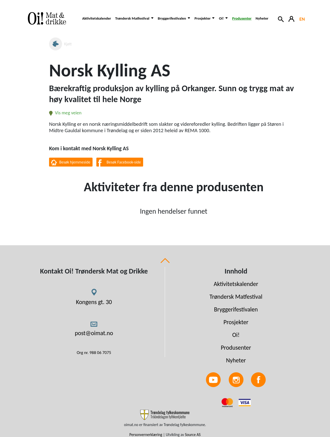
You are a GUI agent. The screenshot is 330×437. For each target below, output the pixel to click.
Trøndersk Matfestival (235, 296)
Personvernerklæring (145, 434)
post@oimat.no (94, 333)
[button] (134, 21)
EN (302, 19)
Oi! (236, 334)
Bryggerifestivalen (236, 309)
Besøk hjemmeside (74, 162)
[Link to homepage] (50, 18)
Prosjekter (235, 322)
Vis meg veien (65, 113)
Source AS (193, 434)
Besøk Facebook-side (124, 162)
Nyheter (262, 18)
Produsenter (241, 18)
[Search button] (281, 18)
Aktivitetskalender (96, 18)
